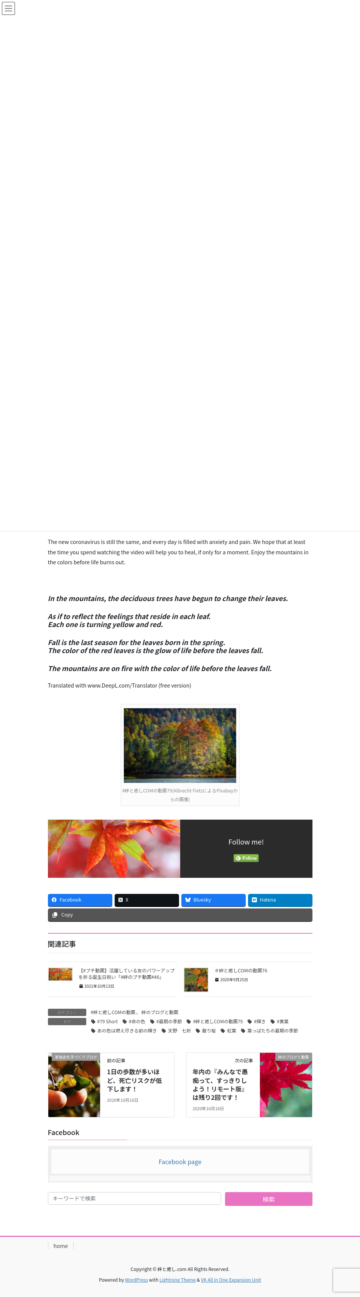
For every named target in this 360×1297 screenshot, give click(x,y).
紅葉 (231, 1030)
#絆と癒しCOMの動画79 (218, 1021)
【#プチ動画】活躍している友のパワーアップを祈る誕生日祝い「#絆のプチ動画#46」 (127, 973)
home (61, 1246)
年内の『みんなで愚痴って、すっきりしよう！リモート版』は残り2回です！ (220, 1084)
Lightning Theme (177, 1279)
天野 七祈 (179, 1030)
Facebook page (180, 1161)
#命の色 (137, 1021)
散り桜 (209, 1030)
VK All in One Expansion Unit (231, 1279)
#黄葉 (283, 1021)
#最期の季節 (169, 1021)
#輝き (260, 1021)
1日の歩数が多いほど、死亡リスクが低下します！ (134, 1080)
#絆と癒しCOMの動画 (113, 1012)
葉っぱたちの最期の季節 (272, 1030)
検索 (269, 1199)
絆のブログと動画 (159, 1012)
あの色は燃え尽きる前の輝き (127, 1030)
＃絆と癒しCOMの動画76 (240, 970)
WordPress (136, 1279)
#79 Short (107, 1021)
